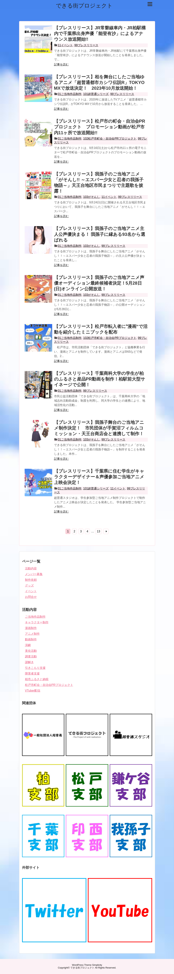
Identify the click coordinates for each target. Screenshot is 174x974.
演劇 (28, 645)
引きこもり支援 (35, 667)
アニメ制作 (32, 633)
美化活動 (31, 650)
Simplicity (97, 965)
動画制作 (31, 639)
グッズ (29, 585)
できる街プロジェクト (84, 6)
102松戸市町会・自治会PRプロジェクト (109, 138)
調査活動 (31, 656)
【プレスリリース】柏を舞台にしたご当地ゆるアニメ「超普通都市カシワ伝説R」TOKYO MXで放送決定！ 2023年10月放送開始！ (99, 82)
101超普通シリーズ (96, 94)
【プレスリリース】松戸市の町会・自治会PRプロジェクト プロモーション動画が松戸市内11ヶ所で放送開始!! (99, 127)
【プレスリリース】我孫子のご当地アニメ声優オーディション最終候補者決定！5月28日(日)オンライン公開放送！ (99, 283)
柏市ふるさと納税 (37, 679)
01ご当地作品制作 (70, 94)
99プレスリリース (86, 45)
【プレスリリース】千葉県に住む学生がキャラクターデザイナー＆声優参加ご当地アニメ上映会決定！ (99, 477)
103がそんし (91, 196)
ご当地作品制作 (35, 616)
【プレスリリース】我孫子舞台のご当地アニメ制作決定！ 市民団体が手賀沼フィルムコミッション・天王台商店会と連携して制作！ (99, 428)
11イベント (65, 45)
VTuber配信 (32, 690)
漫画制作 (31, 628)
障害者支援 (32, 673)
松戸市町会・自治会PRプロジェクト (49, 684)
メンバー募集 (34, 574)
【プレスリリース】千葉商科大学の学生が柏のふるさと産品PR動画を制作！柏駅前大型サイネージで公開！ (99, 379)
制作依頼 (31, 579)
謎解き (29, 662)
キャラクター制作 (37, 622)
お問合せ (31, 596)
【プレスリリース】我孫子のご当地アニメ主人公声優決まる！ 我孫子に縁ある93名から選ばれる (99, 234)
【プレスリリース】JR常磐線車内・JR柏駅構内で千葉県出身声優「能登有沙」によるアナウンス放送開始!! (100, 33)
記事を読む (61, 64)
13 (98, 531)
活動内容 (31, 568)
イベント (31, 591)
